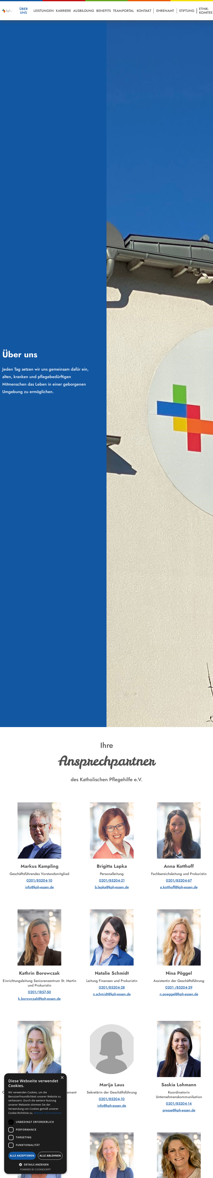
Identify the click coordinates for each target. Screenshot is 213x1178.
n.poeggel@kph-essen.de (179, 994)
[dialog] (35, 1123)
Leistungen (44, 10)
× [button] (62, 1077)
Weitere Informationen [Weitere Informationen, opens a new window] (48, 1113)
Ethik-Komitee (206, 10)
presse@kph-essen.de (179, 1110)
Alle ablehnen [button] (50, 1155)
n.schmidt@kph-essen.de (112, 994)
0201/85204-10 (39, 880)
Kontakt (144, 10)
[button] (35, 1164)
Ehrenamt (165, 10)
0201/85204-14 (179, 1103)
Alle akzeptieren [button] (22, 1155)
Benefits (103, 10)
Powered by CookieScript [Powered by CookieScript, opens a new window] (35, 1169)
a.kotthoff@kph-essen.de (179, 887)
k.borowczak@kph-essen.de (39, 998)
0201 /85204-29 (178, 987)
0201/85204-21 (112, 880)
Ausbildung (83, 10)
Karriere (63, 10)
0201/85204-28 (112, 987)
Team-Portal (123, 10)
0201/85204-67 (179, 880)
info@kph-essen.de (39, 887)
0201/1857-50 (39, 992)
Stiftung (186, 10)
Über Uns (23, 10)
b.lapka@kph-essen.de (112, 887)
